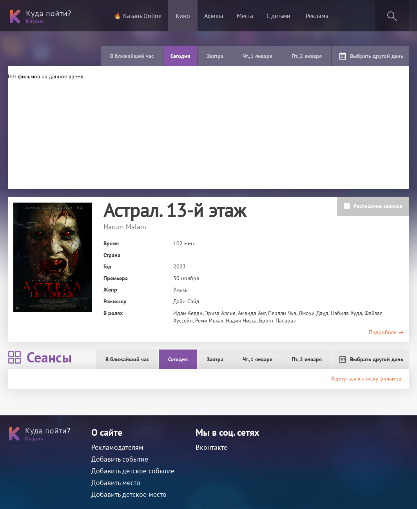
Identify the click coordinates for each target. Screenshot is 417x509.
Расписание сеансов (373, 206)
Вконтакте (211, 447)
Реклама (317, 16)
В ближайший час (132, 56)
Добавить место (115, 482)
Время (111, 243)
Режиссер (115, 301)
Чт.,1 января (257, 56)
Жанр (110, 289)
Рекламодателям (117, 447)
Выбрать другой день (371, 56)
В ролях (113, 313)
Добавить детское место (129, 494)
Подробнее (386, 332)
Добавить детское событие (132, 470)
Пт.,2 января (307, 56)
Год (107, 266)
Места (245, 16)
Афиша (213, 16)
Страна (111, 255)
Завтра (215, 56)
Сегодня (180, 56)
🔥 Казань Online (137, 16)
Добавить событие (119, 459)
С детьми (278, 16)
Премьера (115, 278)
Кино (183, 16)
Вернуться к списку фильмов (366, 378)
